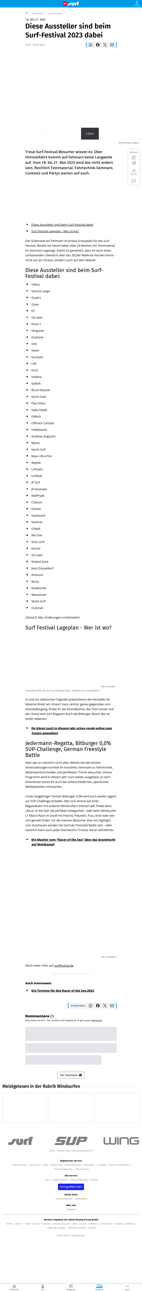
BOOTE (46, 1265)
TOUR (84, 1265)
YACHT (18, 1265)
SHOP (9, 1265)
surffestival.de (64, 961)
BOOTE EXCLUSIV (61, 1265)
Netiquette (96, 1052)
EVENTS (92, 1269)
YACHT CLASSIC (32, 1265)
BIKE (75, 1265)
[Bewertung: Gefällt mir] (134, 194)
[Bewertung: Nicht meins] (134, 200)
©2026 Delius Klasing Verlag (70, 1277)
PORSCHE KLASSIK (56, 1269)
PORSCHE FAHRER (77, 1269)
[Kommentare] (134, 218)
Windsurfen (37, 50)
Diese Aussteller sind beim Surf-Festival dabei (62, 220)
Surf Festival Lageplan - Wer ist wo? (55, 226)
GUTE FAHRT (106, 1265)
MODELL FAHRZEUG (125, 1265)
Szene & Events (55, 50)
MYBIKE (93, 1265)
